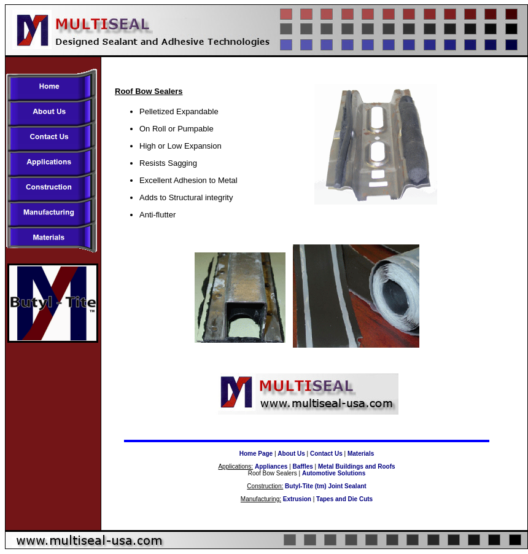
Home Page (256, 453)
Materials (360, 453)
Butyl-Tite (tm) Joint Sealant (326, 486)
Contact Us (326, 453)
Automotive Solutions (333, 473)
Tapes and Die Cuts (344, 499)
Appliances (271, 466)
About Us (291, 453)
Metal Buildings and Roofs (356, 466)
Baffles (302, 466)
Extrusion (297, 499)
